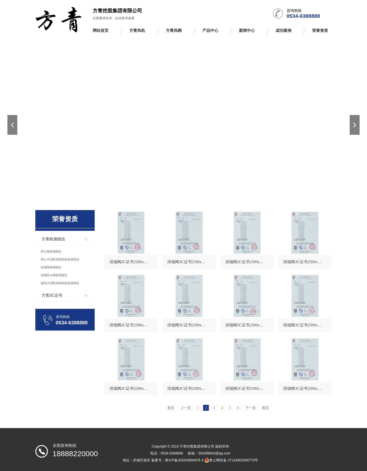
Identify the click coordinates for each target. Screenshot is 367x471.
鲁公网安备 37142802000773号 (231, 460)
